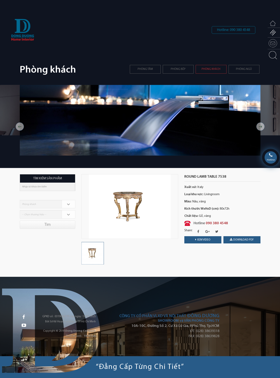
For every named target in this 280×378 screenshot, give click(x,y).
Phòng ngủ (244, 69)
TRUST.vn (90, 336)
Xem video (202, 239)
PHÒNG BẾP (178, 69)
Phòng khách (211, 69)
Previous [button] (20, 126)
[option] (140, 120)
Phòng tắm (145, 69)
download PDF (242, 239)
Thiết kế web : (74, 336)
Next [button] (260, 126)
